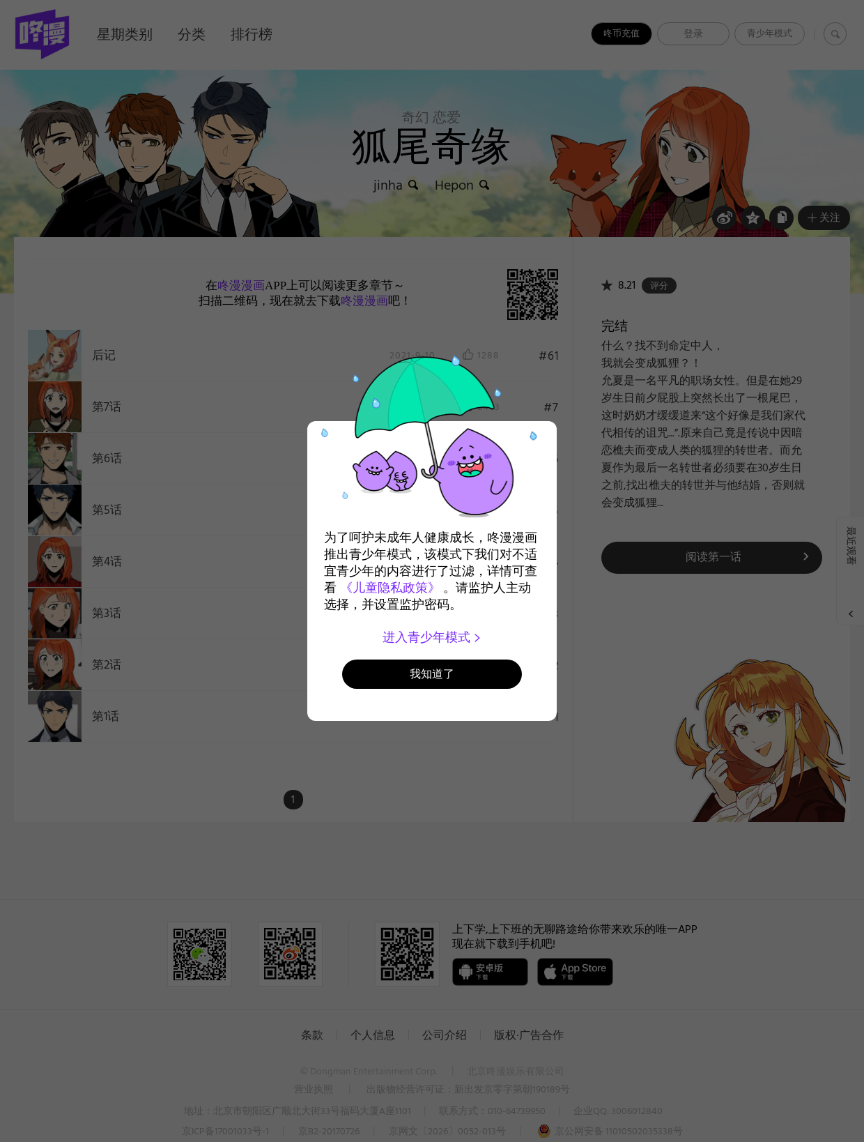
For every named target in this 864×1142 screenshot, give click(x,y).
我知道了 (432, 674)
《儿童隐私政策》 (390, 588)
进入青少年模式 (432, 637)
